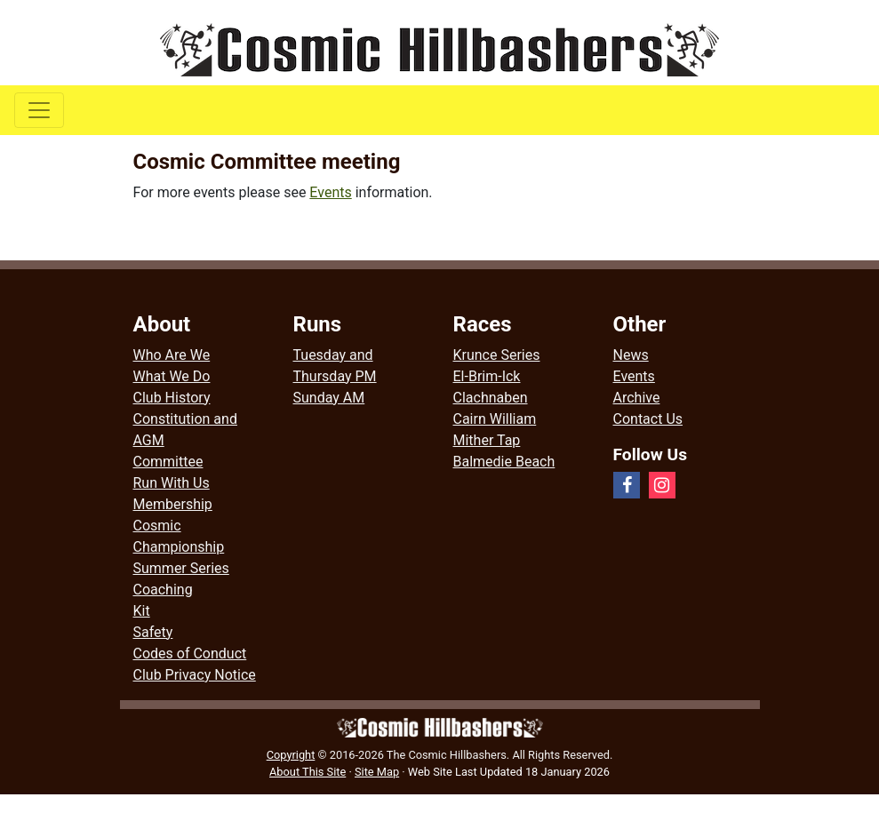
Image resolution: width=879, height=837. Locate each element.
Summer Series (181, 568)
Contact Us (648, 419)
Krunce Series (496, 355)
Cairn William (495, 419)
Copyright (291, 754)
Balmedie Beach (504, 461)
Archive (636, 397)
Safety (153, 632)
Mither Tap (487, 440)
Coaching (163, 589)
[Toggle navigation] (39, 110)
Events (330, 192)
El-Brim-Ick (487, 376)
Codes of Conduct (190, 653)
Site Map (377, 771)
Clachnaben (490, 397)
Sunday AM (329, 397)
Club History (172, 397)
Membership (172, 504)
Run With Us (171, 482)
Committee (168, 461)
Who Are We (172, 355)
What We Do (172, 376)
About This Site (307, 771)
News (631, 355)
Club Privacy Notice (194, 674)
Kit (141, 610)
